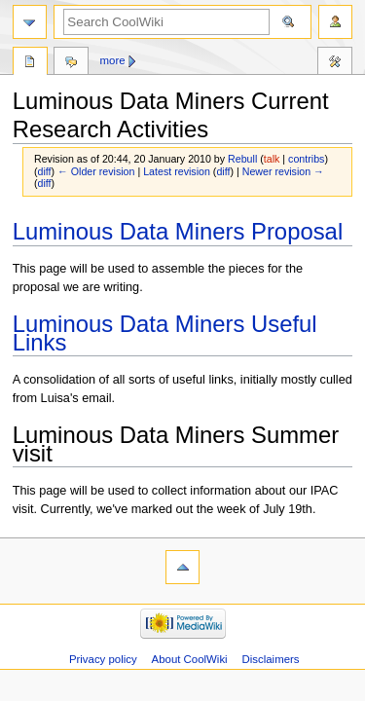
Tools (334, 63)
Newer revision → (283, 171)
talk (272, 159)
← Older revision (95, 171)
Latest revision (176, 171)
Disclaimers (271, 659)
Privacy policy (103, 659)
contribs (306, 159)
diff (45, 171)
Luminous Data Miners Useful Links (165, 333)
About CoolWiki (190, 659)
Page (30, 63)
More (113, 60)
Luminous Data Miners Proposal (178, 231)
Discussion (71, 63)
